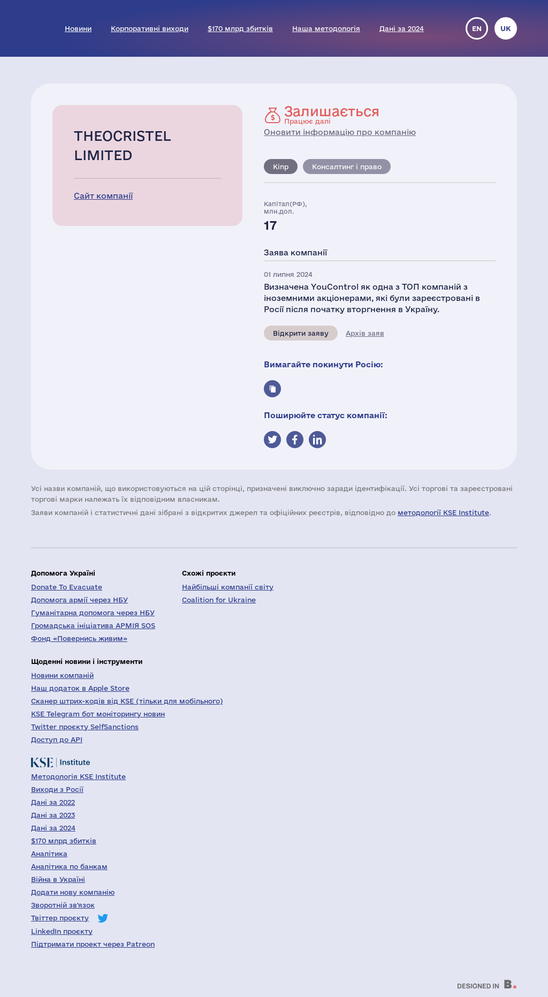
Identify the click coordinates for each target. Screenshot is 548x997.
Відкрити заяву (301, 333)
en (477, 28)
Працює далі (331, 114)
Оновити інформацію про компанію (340, 132)
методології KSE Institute (443, 512)
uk (505, 28)
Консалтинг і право (347, 166)
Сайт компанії (103, 195)
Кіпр (280, 166)
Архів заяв (365, 333)
